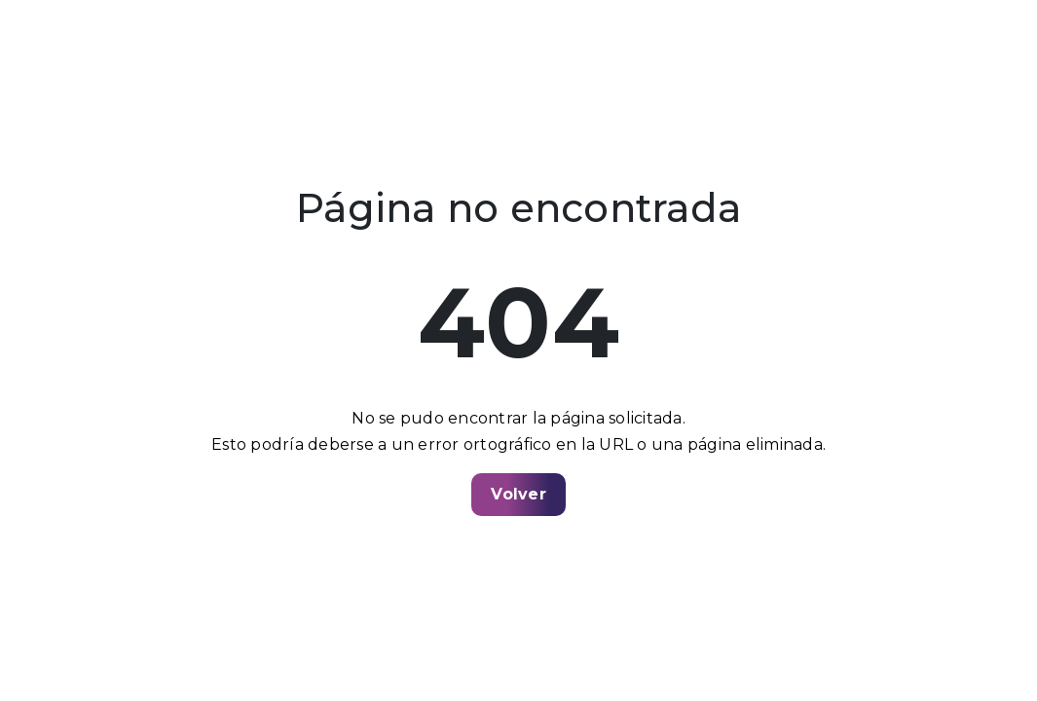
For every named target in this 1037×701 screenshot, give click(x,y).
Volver (518, 494)
